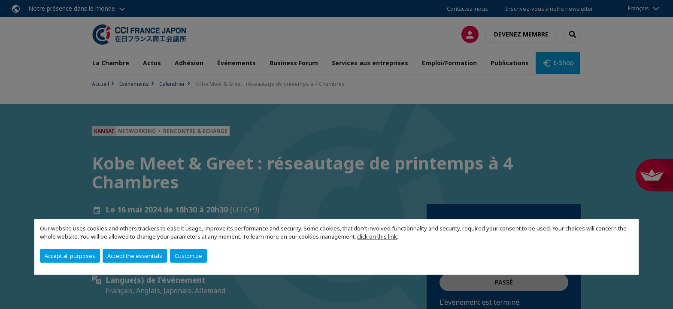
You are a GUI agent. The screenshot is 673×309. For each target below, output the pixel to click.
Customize (188, 256)
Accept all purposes (70, 256)
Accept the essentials (134, 256)
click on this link (377, 236)
